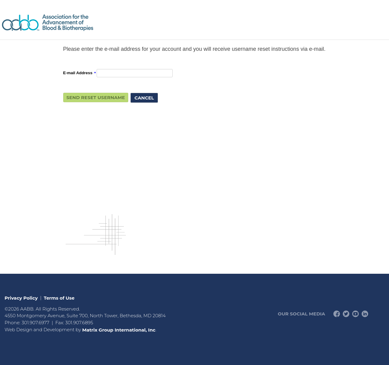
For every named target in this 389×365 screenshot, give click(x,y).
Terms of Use (59, 298)
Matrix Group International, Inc (118, 329)
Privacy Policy (21, 298)
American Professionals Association (65, 22)
